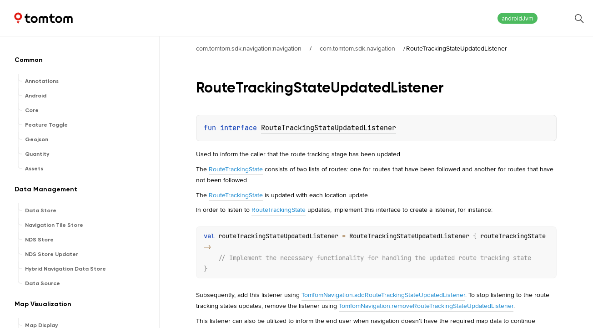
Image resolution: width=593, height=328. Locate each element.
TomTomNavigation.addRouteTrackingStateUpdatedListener (383, 294)
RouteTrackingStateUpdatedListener (328, 128)
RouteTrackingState (236, 169)
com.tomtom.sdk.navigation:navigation (249, 48)
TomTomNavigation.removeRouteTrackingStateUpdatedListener (426, 305)
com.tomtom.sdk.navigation (357, 48)
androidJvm (517, 18)
